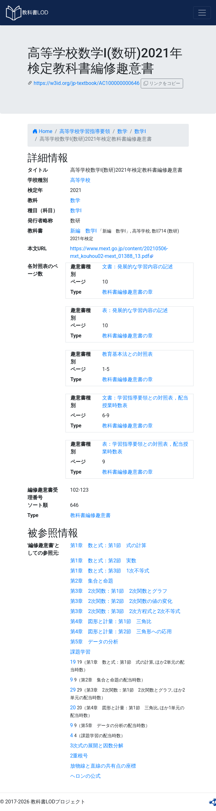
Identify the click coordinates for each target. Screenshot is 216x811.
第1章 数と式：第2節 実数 (103, 561)
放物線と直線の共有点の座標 (103, 766)
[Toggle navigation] (202, 12)
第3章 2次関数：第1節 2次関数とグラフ (119, 591)
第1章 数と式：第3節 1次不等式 (110, 571)
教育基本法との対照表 (127, 354)
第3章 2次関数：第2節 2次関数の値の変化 (121, 601)
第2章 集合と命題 (92, 581)
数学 (122, 131)
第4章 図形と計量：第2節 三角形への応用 (121, 632)
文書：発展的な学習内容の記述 (137, 267)
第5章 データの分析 (94, 642)
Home (42, 131)
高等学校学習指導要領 (84, 131)
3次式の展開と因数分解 (97, 746)
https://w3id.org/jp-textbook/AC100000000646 (86, 83)
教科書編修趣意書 (90, 515)
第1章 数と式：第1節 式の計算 (108, 545)
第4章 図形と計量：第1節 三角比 (111, 621)
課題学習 (80, 652)
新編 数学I (83, 231)
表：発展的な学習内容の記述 (135, 310)
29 (73, 690)
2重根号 (79, 756)
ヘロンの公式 (85, 776)
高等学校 (80, 180)
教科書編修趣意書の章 (127, 292)
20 (73, 708)
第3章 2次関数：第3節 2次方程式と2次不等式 (125, 611)
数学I (140, 131)
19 (73, 662)
